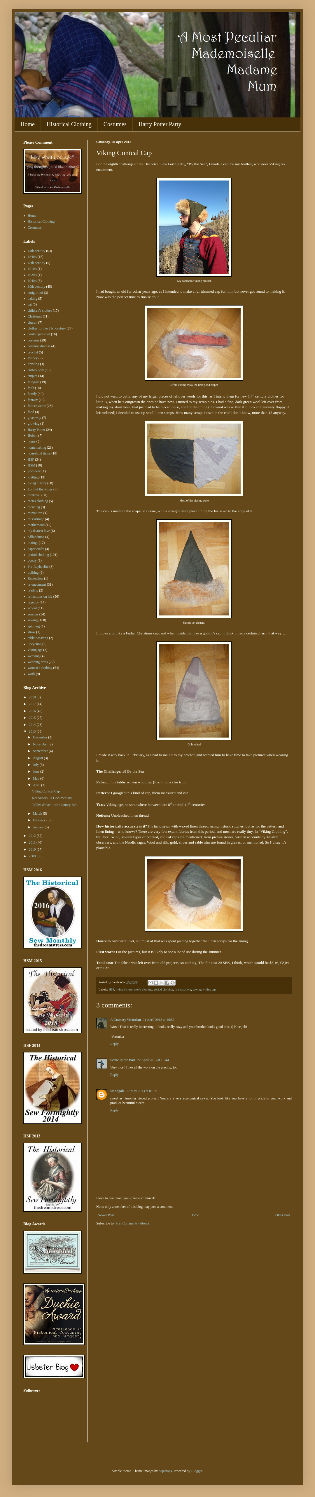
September (41, 751)
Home (27, 124)
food (31, 412)
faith (31, 388)
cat (30, 304)
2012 (33, 836)
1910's (32, 269)
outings (33, 543)
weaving (34, 656)
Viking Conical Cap (46, 791)
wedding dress (38, 662)
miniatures (35, 513)
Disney (33, 358)
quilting (33, 572)
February (39, 820)
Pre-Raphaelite (38, 567)
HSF (111, 989)
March (38, 813)
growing (33, 423)
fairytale (33, 382)
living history (124, 989)
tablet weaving (38, 638)
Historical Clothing (69, 124)
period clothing (163, 989)
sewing (197, 989)
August (38, 758)
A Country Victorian (125, 1020)
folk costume (37, 406)
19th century (36, 287)
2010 (33, 849)
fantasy (33, 400)
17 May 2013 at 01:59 (141, 1091)
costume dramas (39, 346)
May (36, 778)
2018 (33, 697)
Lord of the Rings (40, 489)
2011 (33, 842)
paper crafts (36, 549)
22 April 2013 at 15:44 (153, 1060)
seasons (33, 614)
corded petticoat (39, 334)
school (32, 608)
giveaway (34, 418)
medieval (34, 495)
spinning (34, 626)
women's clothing (40, 668)
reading (33, 590)
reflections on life (40, 596)
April (37, 785)
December (40, 737)
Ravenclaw (35, 578)
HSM (31, 465)
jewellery (34, 471)
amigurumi (35, 293)
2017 (33, 704)
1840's (32, 257)
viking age (209, 989)
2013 (33, 731)
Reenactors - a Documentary (52, 798)
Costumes (115, 124)
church (32, 322)
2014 (33, 725)
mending (34, 507)
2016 (33, 711)
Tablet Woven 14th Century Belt (54, 805)
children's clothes (40, 310)
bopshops (165, 1471)
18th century (36, 263)
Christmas (35, 316)
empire (32, 376)
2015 (33, 718)
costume (33, 340)
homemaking (37, 447)
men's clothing (143, 989)
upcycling (34, 644)
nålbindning (36, 537)
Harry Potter (36, 430)
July (36, 765)
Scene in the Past (122, 1060)
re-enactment (183, 989)
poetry (32, 560)
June (36, 771)
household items (39, 453)
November (41, 744)
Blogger (196, 1471)
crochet (33, 352)
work (31, 674)
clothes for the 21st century (47, 328)
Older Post (282, 1215)
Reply (114, 1044)
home (32, 441)
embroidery (36, 370)
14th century (36, 251)
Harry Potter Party (160, 124)
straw (31, 632)
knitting (33, 477)
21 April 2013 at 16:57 (158, 1020)
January (39, 827)
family (32, 394)
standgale (117, 1091)
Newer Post (106, 1215)
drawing (33, 364)
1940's (32, 281)
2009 (33, 856)
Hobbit (32, 435)
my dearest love (39, 531)
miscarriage (36, 519)
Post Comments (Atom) (132, 1223)
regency (33, 602)
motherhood (36, 525)
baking (32, 298)
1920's (32, 275)
